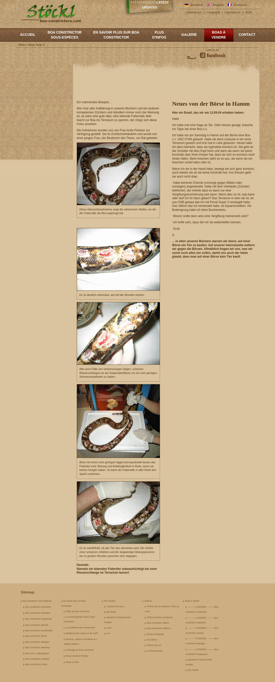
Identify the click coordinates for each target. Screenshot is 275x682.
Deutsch (197, 5)
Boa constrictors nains (36, 664)
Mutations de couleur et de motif (82, 633)
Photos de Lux (154, 645)
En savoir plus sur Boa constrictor (116, 34)
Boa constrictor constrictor (38, 607)
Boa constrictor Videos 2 (159, 628)
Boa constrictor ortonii (36, 636)
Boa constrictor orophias (37, 659)
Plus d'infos (159, 34)
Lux (108, 633)
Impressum (232, 12)
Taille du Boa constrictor (78, 611)
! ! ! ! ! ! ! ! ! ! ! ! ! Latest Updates (150, 4)
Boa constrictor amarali (36, 625)
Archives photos (155, 651)
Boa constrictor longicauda (38, 619)
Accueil (27, 35)
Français (240, 5)
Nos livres (111, 612)
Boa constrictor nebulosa (37, 647)
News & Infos (72, 662)
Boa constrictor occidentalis (39, 630)
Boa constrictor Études (77, 656)
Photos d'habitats (155, 634)
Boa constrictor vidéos (158, 623)
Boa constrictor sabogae (37, 642)
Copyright (213, 12)
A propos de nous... (116, 606)
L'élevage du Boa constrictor (80, 650)
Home (22, 44)
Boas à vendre (218, 34)
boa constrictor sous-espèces (65, 34)
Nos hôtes (152, 639)
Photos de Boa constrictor (159, 617)
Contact (247, 35)
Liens (109, 628)
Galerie (189, 35)
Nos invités (193, 670)
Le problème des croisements (80, 627)
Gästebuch (193, 12)
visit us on (213, 49)
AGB (248, 12)
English (218, 5)
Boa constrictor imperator (37, 613)
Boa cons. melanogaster (37, 653)
